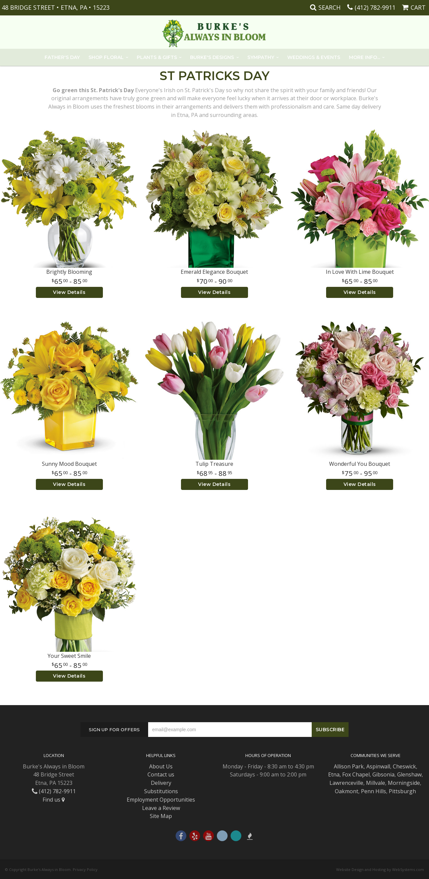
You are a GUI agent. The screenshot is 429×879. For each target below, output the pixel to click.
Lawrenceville (346, 783)
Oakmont (346, 791)
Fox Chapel (356, 774)
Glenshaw (409, 774)
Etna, (334, 774)
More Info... (364, 57)
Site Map (161, 816)
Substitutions (161, 791)
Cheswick (404, 766)
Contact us (160, 774)
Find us (54, 799)
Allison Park (349, 766)
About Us (161, 766)
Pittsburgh (402, 791)
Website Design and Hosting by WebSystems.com (380, 869)
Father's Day (62, 57)
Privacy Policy (85, 869)
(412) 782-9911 (375, 7)
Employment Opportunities (161, 799)
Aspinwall (378, 766)
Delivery (161, 783)
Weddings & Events (313, 57)
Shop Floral (106, 57)
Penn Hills (373, 791)
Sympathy (260, 57)
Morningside (404, 783)
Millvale (375, 783)
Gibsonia (383, 774)
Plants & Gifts (157, 57)
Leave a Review (161, 808)
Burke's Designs (212, 57)
